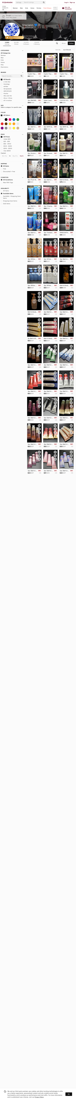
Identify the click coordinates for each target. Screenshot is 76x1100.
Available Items (7, 193)
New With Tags (7, 182)
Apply (22, 156)
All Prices (5, 137)
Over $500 (6, 151)
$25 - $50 (5, 141)
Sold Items (5, 204)
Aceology (5, 84)
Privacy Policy (39, 1097)
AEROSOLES (6, 91)
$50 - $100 (6, 144)
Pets (2, 65)
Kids (26, 8)
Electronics (4, 67)
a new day (5, 82)
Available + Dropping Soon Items (11, 197)
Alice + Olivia (6, 98)
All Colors (5, 115)
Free (3, 169)
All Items (5, 166)
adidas (4, 86)
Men (21, 8)
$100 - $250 (6, 146)
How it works (55, 8)
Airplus (4, 93)
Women (15, 8)
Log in (66, 2)
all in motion (6, 100)
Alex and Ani (6, 96)
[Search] (32, 2)
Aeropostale (6, 89)
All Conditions (7, 180)
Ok (69, 1094)
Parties (39, 8)
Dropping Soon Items (9, 201)
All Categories (5, 53)
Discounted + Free (8, 171)
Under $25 (5, 139)
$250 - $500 (6, 148)
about (64, 43)
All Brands (5, 79)
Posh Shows (47, 8)
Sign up (72, 2)
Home (32, 8)
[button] (19, 2)
